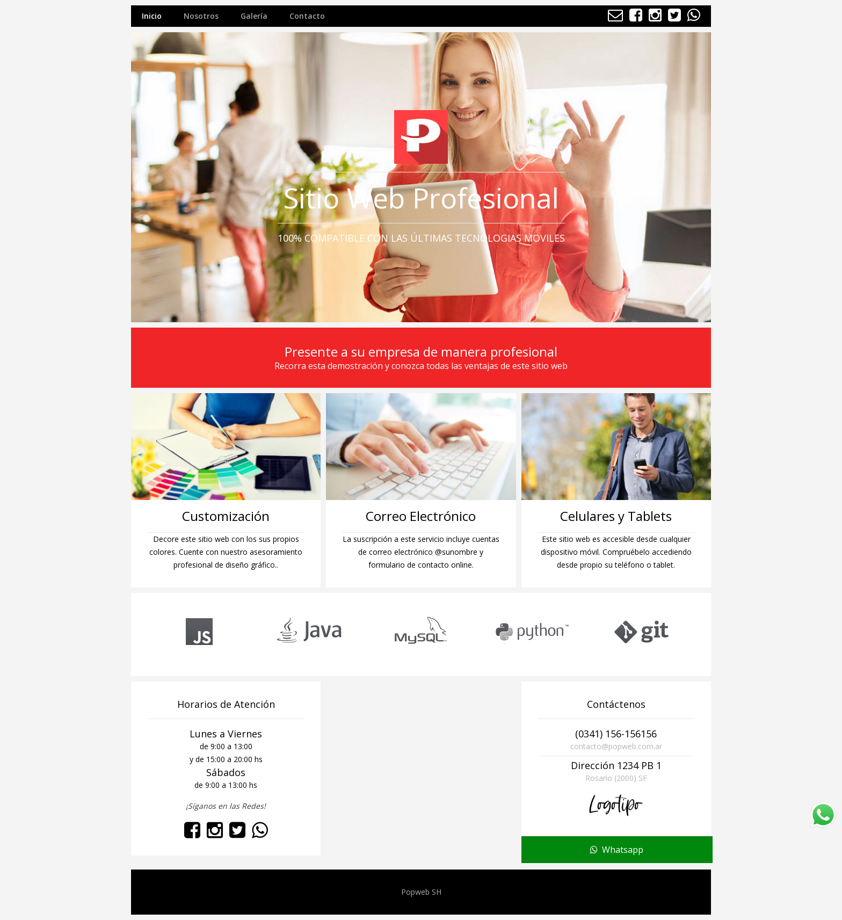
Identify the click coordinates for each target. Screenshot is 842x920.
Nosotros (201, 16)
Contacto (307, 16)
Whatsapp (616, 851)
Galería (254, 16)
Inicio (152, 16)
